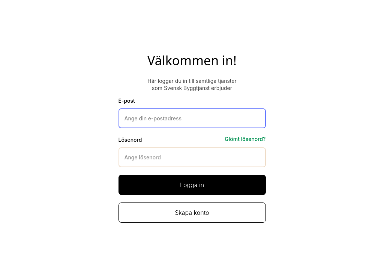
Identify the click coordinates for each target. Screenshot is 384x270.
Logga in (192, 185)
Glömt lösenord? (245, 139)
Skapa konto (192, 212)
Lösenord (130, 139)
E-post (126, 101)
